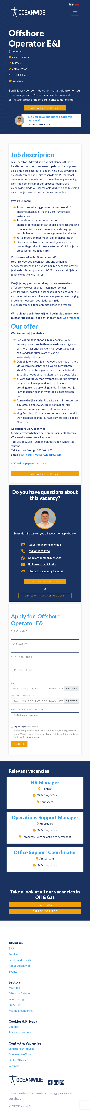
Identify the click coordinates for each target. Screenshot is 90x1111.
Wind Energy (16, 999)
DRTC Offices (17, 1060)
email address (22, 670)
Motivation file (23, 695)
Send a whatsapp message (41, 558)
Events (13, 971)
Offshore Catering (20, 993)
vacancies (15, 1066)
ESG (11, 948)
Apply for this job (45, 107)
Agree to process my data (26, 726)
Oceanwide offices (20, 1054)
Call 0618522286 (35, 551)
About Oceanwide (20, 965)
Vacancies (45, 904)
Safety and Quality (20, 960)
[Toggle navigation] (75, 13)
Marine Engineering (21, 1010)
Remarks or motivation (28, 709)
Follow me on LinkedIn (38, 564)
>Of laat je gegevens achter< (29, 463)
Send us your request (21, 1048)
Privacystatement (31, 737)
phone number (22, 657)
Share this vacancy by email (42, 571)
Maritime (14, 987)
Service (13, 954)
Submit (19, 744)
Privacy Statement (20, 1032)
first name (20, 631)
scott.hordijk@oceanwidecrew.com (40, 454)
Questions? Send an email (41, 545)
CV (13, 683)
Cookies (14, 1026)
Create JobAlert (45, 911)
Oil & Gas (14, 1005)
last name (19, 644)
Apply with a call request (45, 595)
